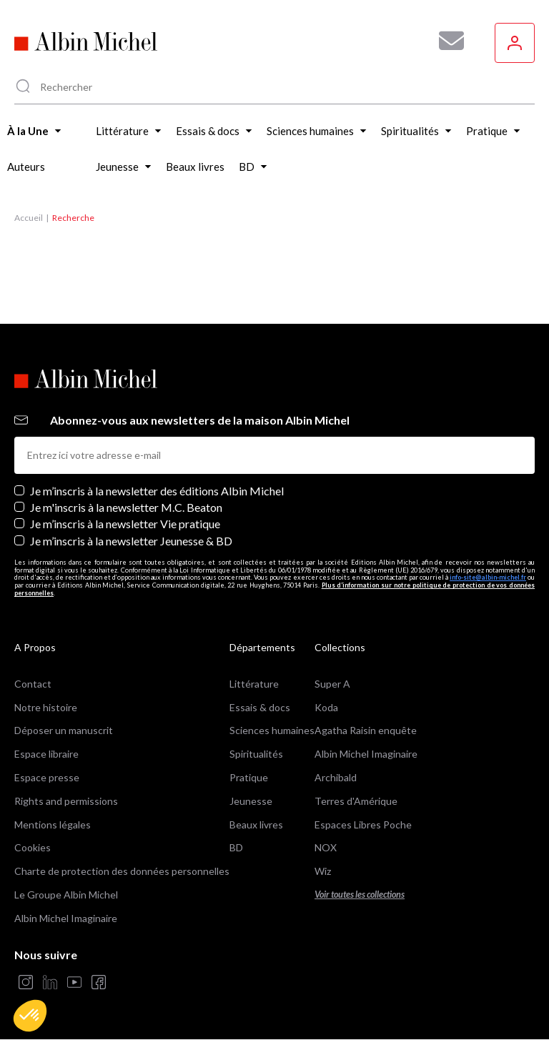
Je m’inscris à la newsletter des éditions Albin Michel (157, 490)
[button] (30, 1016)
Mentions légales (52, 824)
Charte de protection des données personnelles (121, 871)
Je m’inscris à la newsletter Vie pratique (125, 523)
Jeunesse (250, 801)
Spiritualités (256, 754)
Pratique (248, 777)
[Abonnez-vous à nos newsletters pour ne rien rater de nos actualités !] (446, 41)
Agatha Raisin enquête (366, 730)
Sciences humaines (272, 730)
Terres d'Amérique (356, 801)
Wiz (323, 871)
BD (236, 847)
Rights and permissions (66, 801)
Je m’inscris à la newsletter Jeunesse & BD (131, 541)
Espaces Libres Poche (363, 824)
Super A (332, 684)
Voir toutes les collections (360, 894)
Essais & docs (259, 707)
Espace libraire (46, 754)
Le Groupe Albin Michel (66, 894)
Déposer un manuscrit (63, 730)
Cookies (32, 847)
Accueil (28, 217)
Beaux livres (256, 824)
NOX (326, 847)
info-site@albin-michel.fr (488, 577)
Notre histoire (45, 707)
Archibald (336, 777)
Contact (32, 684)
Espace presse (46, 777)
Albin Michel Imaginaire (65, 918)
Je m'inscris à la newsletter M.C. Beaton (126, 507)
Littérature (254, 684)
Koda (326, 707)
